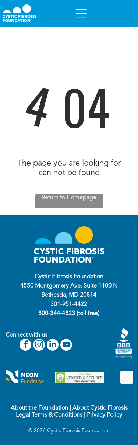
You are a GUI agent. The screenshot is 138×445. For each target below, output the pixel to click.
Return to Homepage (69, 198)
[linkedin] (53, 345)
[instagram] (39, 345)
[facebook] (25, 345)
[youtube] (66, 345)
